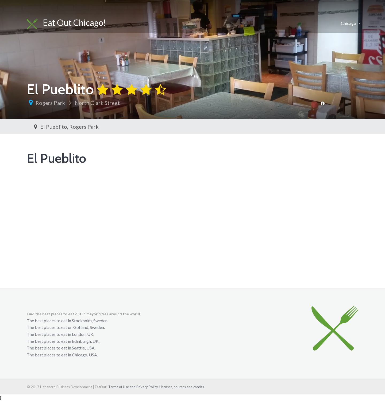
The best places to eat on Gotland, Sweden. (66, 327)
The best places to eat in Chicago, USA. (62, 354)
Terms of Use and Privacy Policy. (133, 387)
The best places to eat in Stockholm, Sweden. (67, 320)
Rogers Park (50, 103)
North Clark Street (97, 103)
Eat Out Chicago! (66, 23)
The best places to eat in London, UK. (60, 334)
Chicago (348, 23)
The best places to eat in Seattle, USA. (61, 347)
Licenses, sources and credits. (182, 387)
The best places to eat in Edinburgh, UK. (63, 341)
